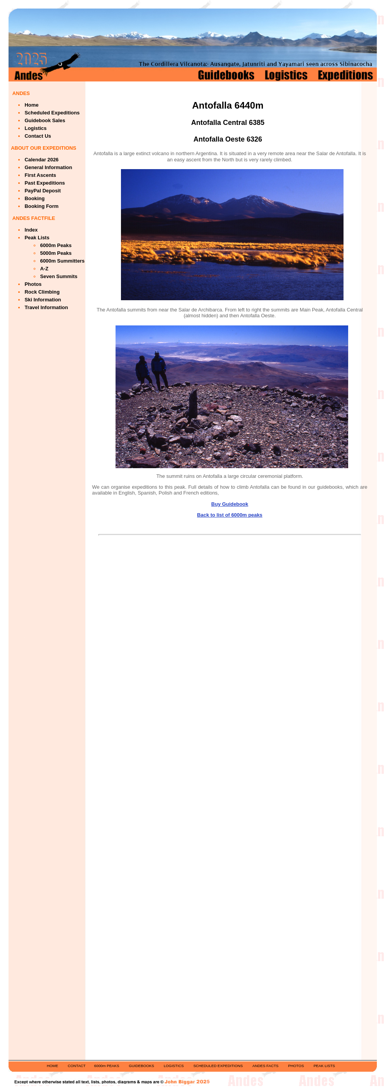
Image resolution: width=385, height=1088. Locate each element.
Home (32, 105)
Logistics (36, 128)
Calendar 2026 (42, 160)
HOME (52, 1066)
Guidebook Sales (45, 120)
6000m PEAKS (106, 1066)
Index (31, 230)
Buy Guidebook (229, 504)
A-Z (44, 269)
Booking (35, 198)
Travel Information (46, 307)
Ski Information (43, 300)
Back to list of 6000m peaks (229, 515)
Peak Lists (37, 237)
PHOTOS (296, 1066)
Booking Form (42, 206)
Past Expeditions (45, 183)
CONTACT (77, 1066)
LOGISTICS (174, 1066)
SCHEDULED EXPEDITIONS (218, 1066)
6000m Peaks (56, 245)
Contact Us (38, 136)
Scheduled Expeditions (52, 113)
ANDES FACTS (265, 1066)
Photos (33, 284)
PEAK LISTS (324, 1066)
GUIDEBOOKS (141, 1066)
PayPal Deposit (43, 191)
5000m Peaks (56, 253)
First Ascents (40, 175)
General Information (49, 167)
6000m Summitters (62, 261)
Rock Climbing (42, 292)
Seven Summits (59, 276)
